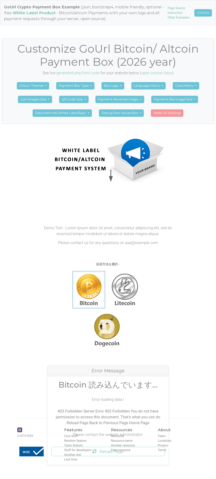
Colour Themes (31, 86)
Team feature (73, 445)
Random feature (75, 441)
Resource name (122, 441)
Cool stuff (71, 436)
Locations (165, 441)
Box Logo (111, 86)
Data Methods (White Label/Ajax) (61, 113)
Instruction (175, 13)
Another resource (123, 445)
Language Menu (147, 86)
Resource (117, 436)
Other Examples (178, 17)
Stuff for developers (78, 450)
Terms (162, 450)
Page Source (176, 8)
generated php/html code (78, 73)
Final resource (121, 450)
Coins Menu (184, 86)
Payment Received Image (118, 99)
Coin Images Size (33, 99)
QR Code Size (73, 99)
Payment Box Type (74, 86)
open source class (156, 73)
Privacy (163, 445)
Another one (72, 455)
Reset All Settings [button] (167, 113)
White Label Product (34, 13)
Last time (70, 459)
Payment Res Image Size (173, 99)
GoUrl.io (203, 13)
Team (162, 436)
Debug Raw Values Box (120, 113)
